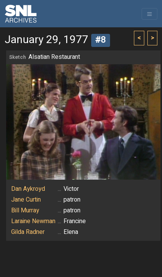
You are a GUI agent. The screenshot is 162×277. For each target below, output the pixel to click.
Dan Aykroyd (28, 189)
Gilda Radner (28, 232)
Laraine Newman (33, 221)
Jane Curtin (26, 199)
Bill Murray (25, 210)
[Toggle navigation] (149, 14)
